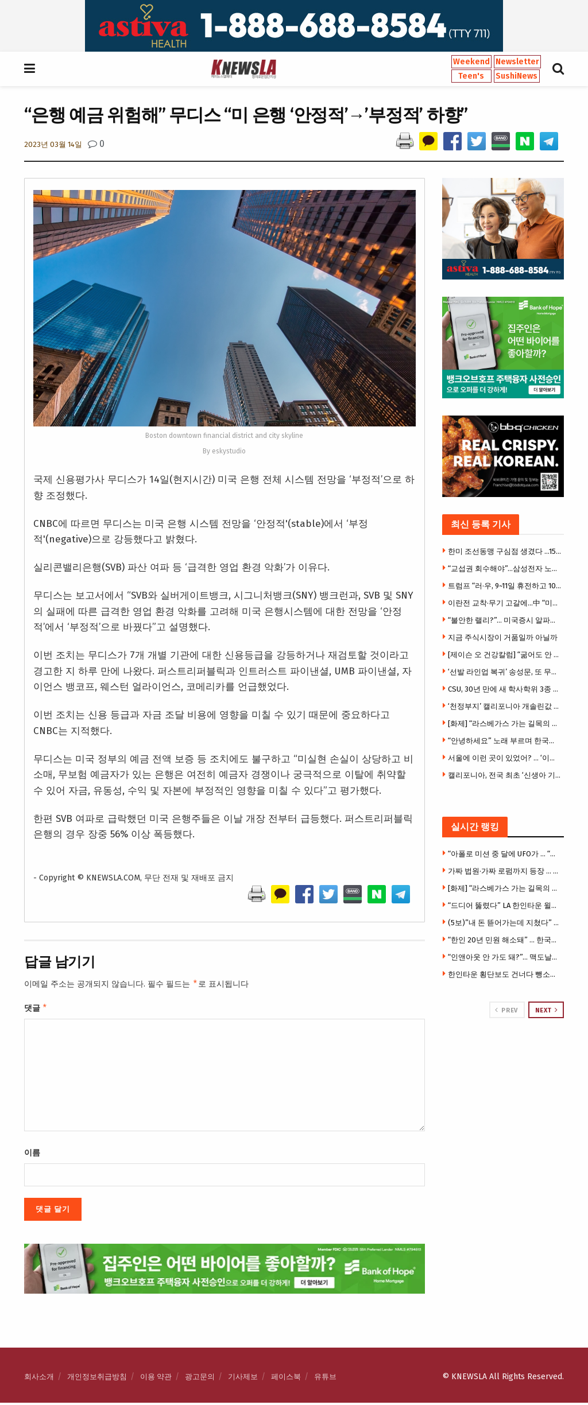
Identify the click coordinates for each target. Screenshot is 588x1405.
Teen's (471, 76)
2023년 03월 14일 (53, 144)
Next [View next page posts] (546, 1010)
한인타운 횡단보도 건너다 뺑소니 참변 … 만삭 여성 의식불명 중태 (505, 974)
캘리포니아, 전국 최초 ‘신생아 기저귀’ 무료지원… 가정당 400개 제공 (505, 775)
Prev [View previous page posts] (506, 1010)
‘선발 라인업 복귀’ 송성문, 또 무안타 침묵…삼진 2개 (505, 671)
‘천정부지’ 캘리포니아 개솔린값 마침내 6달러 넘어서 (505, 706)
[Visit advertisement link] (294, 26)
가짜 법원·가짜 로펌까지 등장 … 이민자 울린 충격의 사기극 (505, 871)
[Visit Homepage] (243, 68)
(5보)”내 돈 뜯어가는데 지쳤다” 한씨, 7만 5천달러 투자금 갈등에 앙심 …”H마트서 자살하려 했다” (505, 922)
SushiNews (516, 76)
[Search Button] (558, 69)
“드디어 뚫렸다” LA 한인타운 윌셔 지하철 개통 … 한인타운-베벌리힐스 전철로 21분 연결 (505, 905)
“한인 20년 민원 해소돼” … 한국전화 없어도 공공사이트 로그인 (505, 940)
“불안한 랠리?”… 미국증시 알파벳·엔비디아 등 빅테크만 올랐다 (505, 620)
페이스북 (286, 1379)
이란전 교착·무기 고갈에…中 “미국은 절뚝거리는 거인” (505, 603)
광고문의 (200, 1379)
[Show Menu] (29, 69)
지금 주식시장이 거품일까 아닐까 (503, 637)
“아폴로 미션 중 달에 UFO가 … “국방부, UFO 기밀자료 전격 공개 (505, 853)
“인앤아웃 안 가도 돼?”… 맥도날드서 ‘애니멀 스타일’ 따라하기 (505, 957)
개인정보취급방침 (97, 1379)
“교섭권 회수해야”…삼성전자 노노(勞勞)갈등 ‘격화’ (505, 568)
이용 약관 (156, 1379)
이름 (32, 1155)
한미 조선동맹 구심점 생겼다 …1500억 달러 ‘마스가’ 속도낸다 (505, 551)
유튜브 (325, 1379)
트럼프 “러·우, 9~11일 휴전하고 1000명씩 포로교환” (505, 585)
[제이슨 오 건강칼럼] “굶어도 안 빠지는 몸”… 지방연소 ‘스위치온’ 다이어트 (505, 654)
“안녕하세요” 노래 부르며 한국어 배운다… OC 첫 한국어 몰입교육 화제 (505, 740)
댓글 (36, 1009)
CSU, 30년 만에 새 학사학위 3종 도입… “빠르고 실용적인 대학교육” (505, 689)
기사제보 (243, 1379)
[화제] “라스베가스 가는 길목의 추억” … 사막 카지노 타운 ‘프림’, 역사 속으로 (505, 723)
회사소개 (39, 1379)
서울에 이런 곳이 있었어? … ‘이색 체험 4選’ (505, 758)
